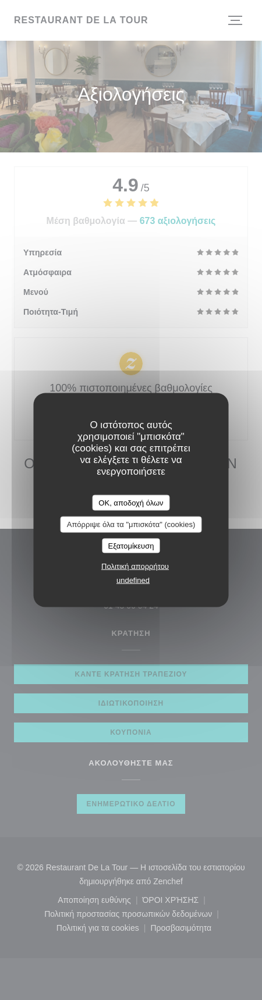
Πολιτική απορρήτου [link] (135, 566)
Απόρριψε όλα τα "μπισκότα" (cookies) (131, 524)
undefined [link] (133, 580)
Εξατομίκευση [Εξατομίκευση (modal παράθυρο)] (131, 545)
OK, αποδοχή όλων (130, 502)
